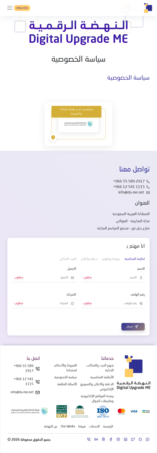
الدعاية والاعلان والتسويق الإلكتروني (97, 387)
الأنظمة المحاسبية (102, 377)
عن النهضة (50, 426)
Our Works (68, 426)
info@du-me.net (134, 192)
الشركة (71, 294)
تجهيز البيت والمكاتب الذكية (100, 368)
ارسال (132, 326)
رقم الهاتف (137, 294)
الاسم (141, 269)
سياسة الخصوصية (65, 377)
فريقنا (82, 426)
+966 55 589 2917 (23, 369)
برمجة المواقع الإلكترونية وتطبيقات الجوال (97, 399)
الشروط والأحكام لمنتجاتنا (65, 368)
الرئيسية (108, 426)
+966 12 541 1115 (23, 382)
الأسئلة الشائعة (67, 384)
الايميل (71, 269)
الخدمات (94, 426)
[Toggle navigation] (8, 8)
